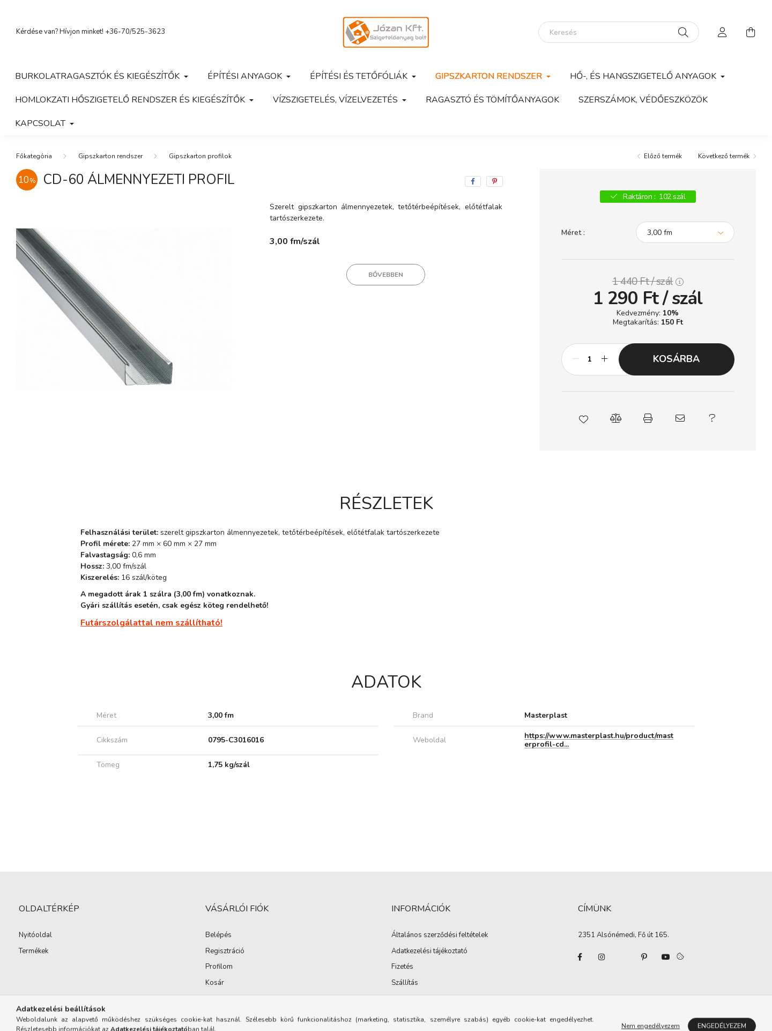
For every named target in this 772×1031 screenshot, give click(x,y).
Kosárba (676, 358)
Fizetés (402, 967)
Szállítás (404, 983)
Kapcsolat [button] (41, 123)
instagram (601, 957)
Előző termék (663, 156)
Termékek (33, 951)
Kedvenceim (224, 999)
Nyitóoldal (35, 935)
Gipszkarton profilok (200, 156)
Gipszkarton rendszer (110, 156)
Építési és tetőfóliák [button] (360, 76)
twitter (623, 957)
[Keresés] (618, 32)
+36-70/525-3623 (135, 31)
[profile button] (722, 32)
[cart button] (750, 32)
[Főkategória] (34, 156)
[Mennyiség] (590, 359)
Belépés (218, 935)
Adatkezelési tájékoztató (429, 951)
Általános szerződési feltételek (439, 935)
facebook (580, 957)
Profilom (219, 967)
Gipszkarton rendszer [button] (489, 76)
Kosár (214, 983)
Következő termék (723, 156)
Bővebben (385, 274)
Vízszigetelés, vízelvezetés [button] (336, 100)
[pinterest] (494, 181)
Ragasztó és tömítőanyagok (492, 100)
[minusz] (575, 359)
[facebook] (473, 181)
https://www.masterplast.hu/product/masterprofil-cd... (598, 740)
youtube (666, 957)
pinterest (644, 957)
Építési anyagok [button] (245, 76)
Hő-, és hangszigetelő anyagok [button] (644, 76)
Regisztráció (224, 951)
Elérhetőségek (413, 999)
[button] (583, 418)
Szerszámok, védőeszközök (643, 100)
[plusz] (605, 359)
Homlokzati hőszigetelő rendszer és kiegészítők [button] (131, 100)
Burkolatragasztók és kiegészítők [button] (98, 76)
